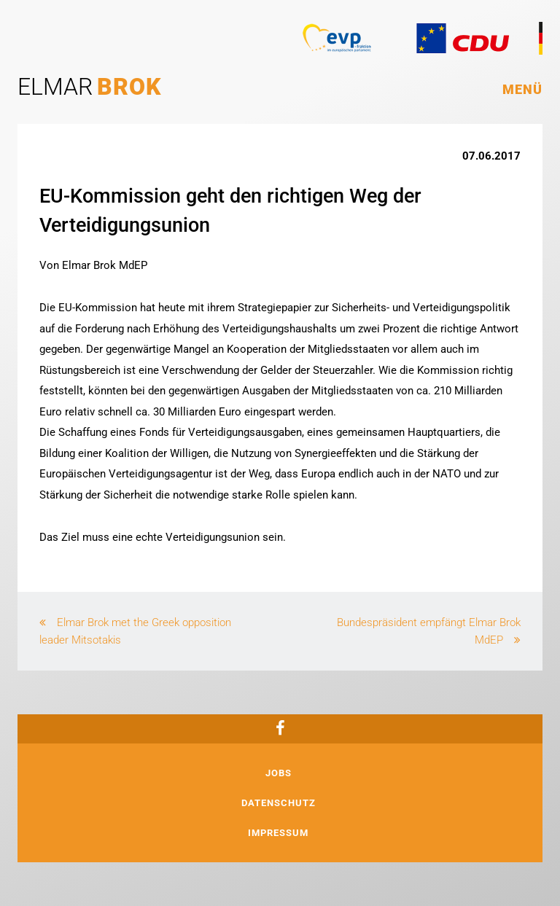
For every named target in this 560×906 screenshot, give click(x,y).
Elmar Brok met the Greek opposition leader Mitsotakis (135, 631)
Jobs (278, 773)
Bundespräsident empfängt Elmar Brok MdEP (429, 631)
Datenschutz (278, 802)
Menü (522, 89)
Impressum (278, 832)
